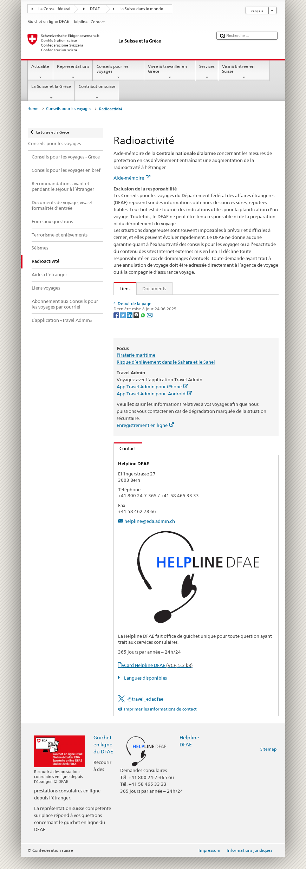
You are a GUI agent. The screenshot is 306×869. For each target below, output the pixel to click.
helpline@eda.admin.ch (149, 533)
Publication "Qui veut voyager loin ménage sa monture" (177, 302)
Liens (122, 288)
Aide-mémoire (131, 178)
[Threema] (137, 340)
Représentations (72, 72)
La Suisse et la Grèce (51, 92)
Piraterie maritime (136, 367)
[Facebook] (116, 340)
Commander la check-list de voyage (158, 312)
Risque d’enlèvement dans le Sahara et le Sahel (166, 374)
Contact (125, 460)
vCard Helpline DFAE (157, 677)
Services (207, 72)
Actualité (40, 72)
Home (32, 108)
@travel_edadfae (145, 711)
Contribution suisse (97, 92)
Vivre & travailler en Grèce (169, 72)
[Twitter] (123, 340)
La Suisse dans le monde (141, 9)
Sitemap (268, 761)
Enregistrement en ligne (145, 437)
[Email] (149, 340)
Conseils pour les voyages (118, 72)
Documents (154, 288)
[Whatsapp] (143, 340)
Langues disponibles (145, 690)
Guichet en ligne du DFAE (103, 756)
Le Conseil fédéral (54, 9)
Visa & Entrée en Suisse (244, 72)
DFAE (95, 9)
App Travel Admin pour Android (154, 405)
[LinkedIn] (130, 340)
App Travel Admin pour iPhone (152, 398)
